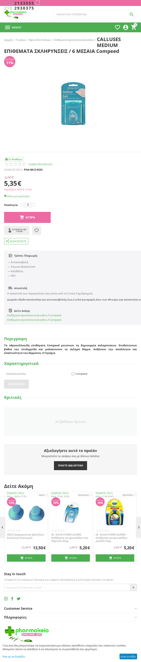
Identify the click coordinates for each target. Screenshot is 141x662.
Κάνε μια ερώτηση (16, 196)
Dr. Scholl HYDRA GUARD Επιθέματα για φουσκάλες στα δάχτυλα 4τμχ (69, 538)
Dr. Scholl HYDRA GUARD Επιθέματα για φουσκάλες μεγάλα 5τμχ (111, 538)
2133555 (19, 3)
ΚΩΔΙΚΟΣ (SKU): (13, 169)
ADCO (42, 495)
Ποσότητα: (11, 205)
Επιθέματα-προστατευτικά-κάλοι (27, 315)
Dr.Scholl (83, 495)
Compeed (55, 315)
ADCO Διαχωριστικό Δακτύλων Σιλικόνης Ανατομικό (25, 536)
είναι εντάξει (128, 656)
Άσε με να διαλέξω (14, 656)
